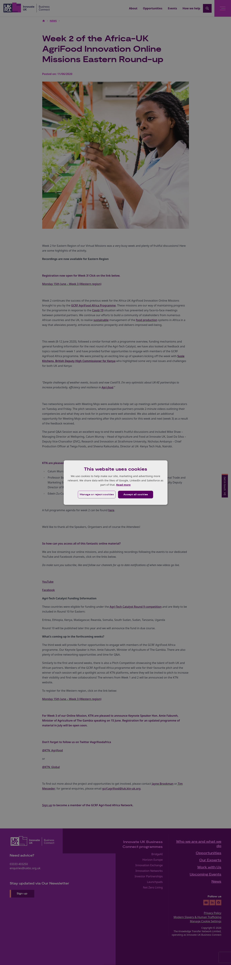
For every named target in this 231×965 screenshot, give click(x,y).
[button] (97, 495)
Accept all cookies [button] (135, 494)
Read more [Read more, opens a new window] (123, 484)
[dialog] (115, 482)
